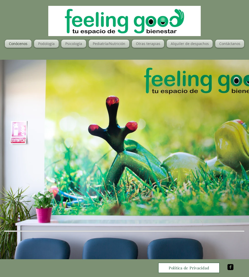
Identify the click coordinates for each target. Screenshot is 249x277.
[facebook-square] (230, 267)
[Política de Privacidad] (189, 268)
